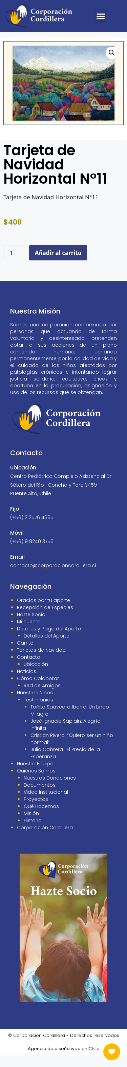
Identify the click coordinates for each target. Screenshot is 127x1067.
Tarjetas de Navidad (41, 661)
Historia (33, 832)
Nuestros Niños (35, 704)
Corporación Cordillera (45, 839)
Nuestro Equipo (35, 775)
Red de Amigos (42, 697)
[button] (101, 16)
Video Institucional (46, 803)
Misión (31, 824)
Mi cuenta (29, 633)
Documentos (40, 796)
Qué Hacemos (41, 817)
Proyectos (36, 810)
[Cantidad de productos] (13, 264)
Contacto (28, 668)
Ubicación (36, 675)
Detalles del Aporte (46, 647)
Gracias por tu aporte (43, 611)
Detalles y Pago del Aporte (49, 640)
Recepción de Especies (45, 619)
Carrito (25, 654)
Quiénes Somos (36, 782)
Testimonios (38, 711)
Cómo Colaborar (38, 690)
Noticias (26, 682)
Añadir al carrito (58, 264)
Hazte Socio (31, 626)
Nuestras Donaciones (50, 789)
